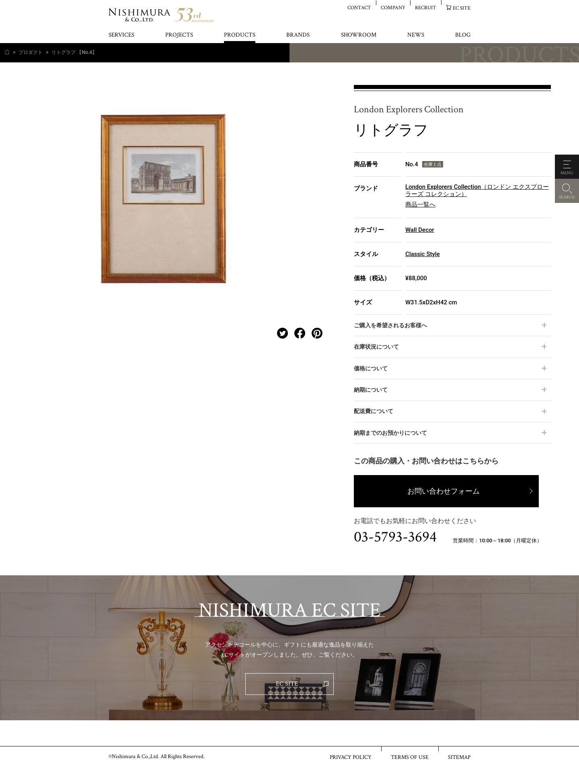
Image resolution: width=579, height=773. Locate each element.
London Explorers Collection (409, 110)
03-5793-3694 (395, 537)
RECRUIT (425, 7)
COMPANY (393, 7)
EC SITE (461, 8)
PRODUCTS (239, 35)
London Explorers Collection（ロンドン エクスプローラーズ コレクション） (477, 190)
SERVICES (121, 35)
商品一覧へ (420, 204)
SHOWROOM (358, 35)
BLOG (462, 35)
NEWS (415, 35)
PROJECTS (179, 35)
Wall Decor (419, 230)
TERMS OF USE (410, 757)
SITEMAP (459, 757)
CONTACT (359, 7)
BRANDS (298, 35)
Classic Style (422, 254)
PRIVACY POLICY (351, 757)
